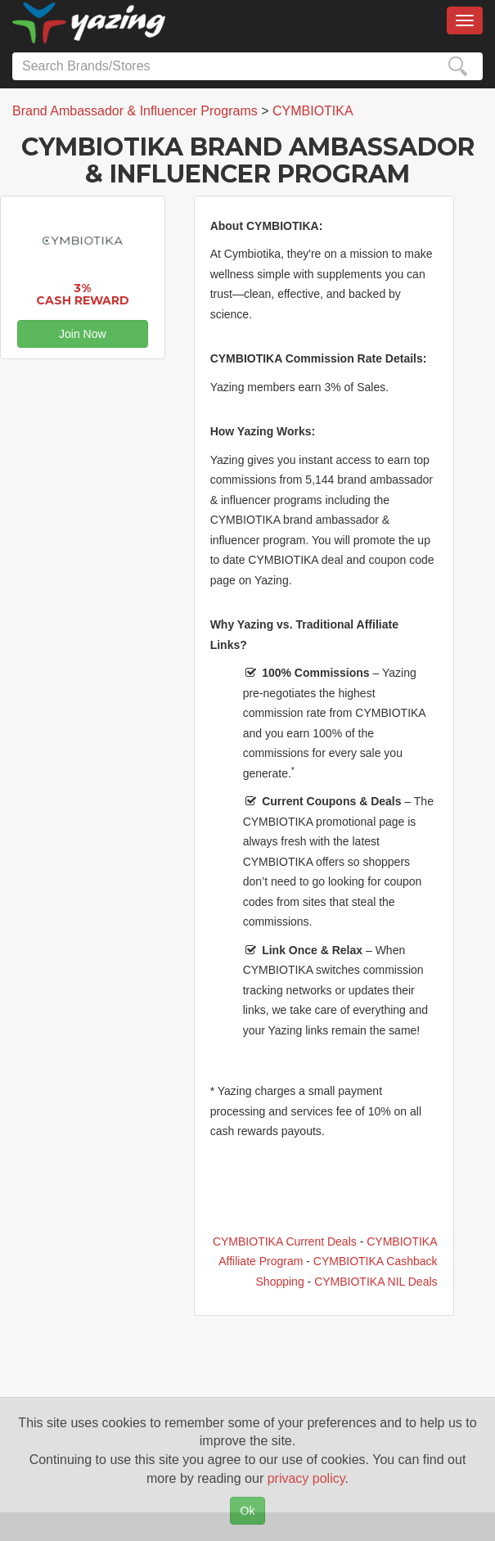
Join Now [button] (82, 333)
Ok (248, 1510)
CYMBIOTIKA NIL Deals (375, 1281)
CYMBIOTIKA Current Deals (285, 1241)
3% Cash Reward (82, 294)
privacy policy (306, 1478)
